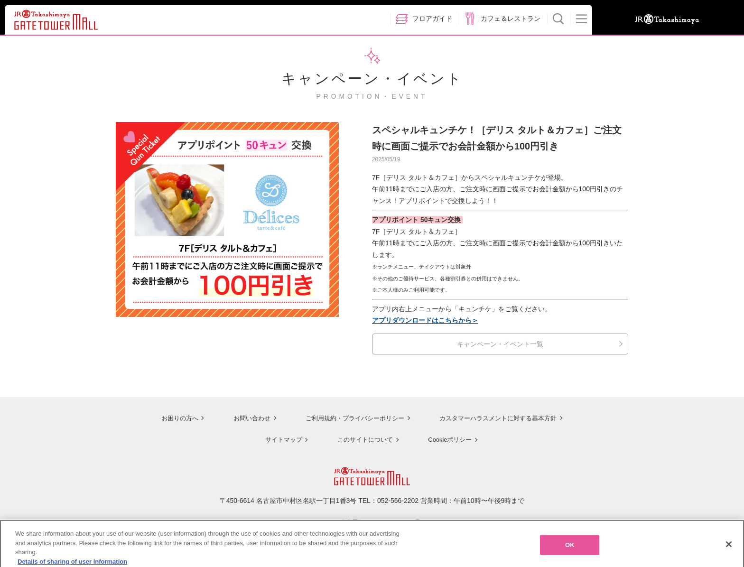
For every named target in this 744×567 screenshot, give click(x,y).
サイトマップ (280, 438)
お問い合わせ (244, 417)
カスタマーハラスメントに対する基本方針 (499, 417)
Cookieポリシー (449, 438)
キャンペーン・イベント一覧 (500, 344)
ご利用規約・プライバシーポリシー (350, 417)
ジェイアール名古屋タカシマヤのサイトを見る (372, 521)
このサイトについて (362, 438)
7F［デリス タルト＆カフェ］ (416, 231)
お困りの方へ (171, 417)
